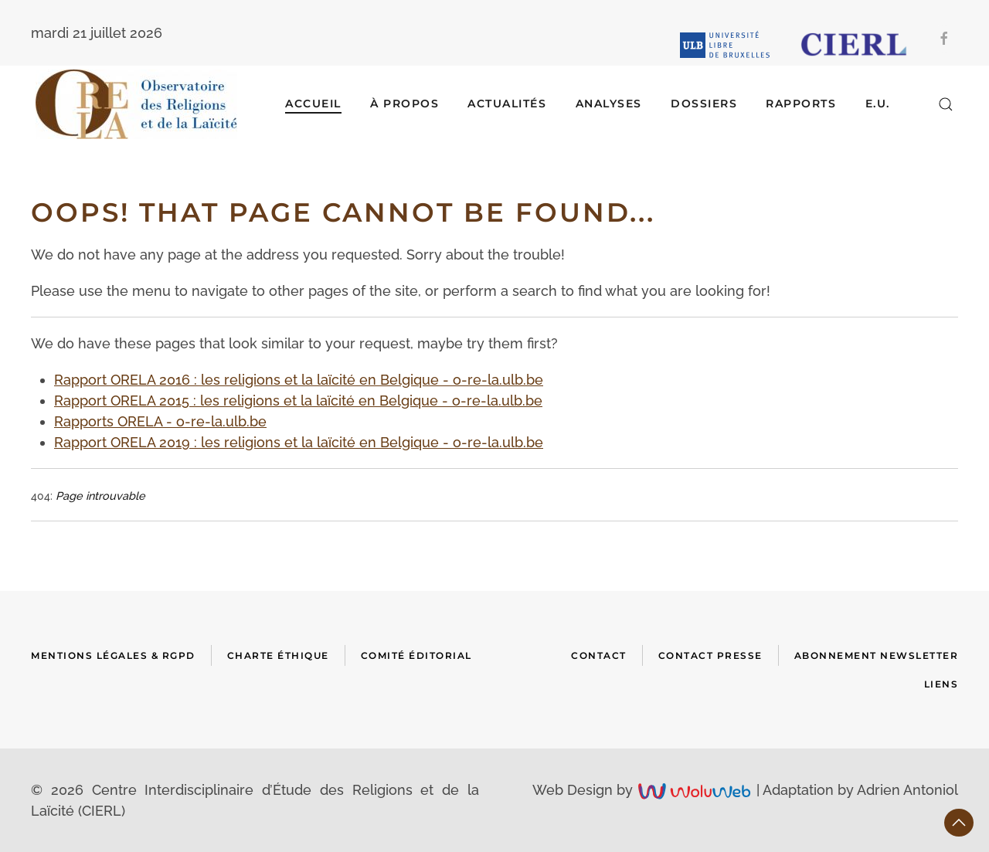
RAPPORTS (801, 103)
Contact (599, 655)
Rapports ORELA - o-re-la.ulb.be (160, 421)
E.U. (877, 103)
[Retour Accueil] (136, 104)
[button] (945, 104)
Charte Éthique (278, 655)
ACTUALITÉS (506, 103)
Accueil (313, 103)
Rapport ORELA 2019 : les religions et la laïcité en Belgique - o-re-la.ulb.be (298, 442)
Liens (941, 684)
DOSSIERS (704, 103)
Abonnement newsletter (876, 655)
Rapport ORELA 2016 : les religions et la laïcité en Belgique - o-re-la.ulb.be (298, 380)
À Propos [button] (404, 103)
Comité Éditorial (416, 655)
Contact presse (710, 655)
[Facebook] (944, 39)
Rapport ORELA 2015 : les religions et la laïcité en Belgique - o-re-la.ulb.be (298, 400)
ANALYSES (609, 103)
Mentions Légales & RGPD (113, 655)
